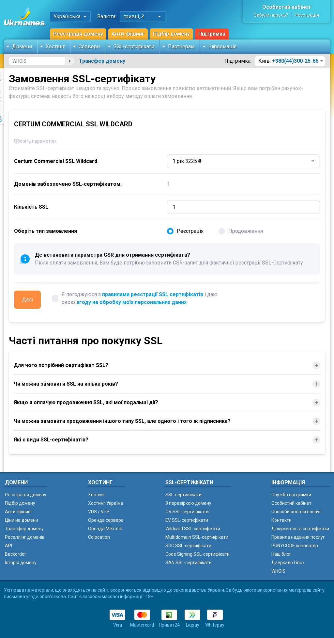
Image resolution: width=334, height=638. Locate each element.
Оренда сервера (106, 520)
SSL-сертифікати (134, 46)
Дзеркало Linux (288, 562)
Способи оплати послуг (296, 511)
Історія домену (21, 562)
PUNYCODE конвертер (294, 545)
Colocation (99, 537)
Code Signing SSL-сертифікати (197, 554)
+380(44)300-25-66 (295, 61)
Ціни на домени (21, 520)
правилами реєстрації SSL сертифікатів (152, 294)
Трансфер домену (102, 61)
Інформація (222, 46)
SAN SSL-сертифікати (188, 562)
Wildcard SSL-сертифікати (192, 528)
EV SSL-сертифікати (186, 520)
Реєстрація (307, 15)
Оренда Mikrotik (105, 528)
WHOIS (278, 571)
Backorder (15, 554)
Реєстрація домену (78, 34)
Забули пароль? (271, 15)
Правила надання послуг (298, 537)
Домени (22, 46)
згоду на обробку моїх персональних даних (131, 302)
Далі (27, 299)
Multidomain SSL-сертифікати (196, 537)
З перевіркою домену (188, 503)
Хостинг (55, 46)
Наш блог (281, 554)
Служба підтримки (291, 494)
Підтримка (211, 34)
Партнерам (181, 46)
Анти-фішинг (128, 34)
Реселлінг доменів (25, 537)
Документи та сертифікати (300, 528)
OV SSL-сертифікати (187, 511)
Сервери (89, 46)
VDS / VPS (99, 511)
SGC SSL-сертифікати (188, 545)
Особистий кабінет (286, 7)
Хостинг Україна (105, 503)
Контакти (281, 520)
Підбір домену (171, 34)
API (8, 545)
